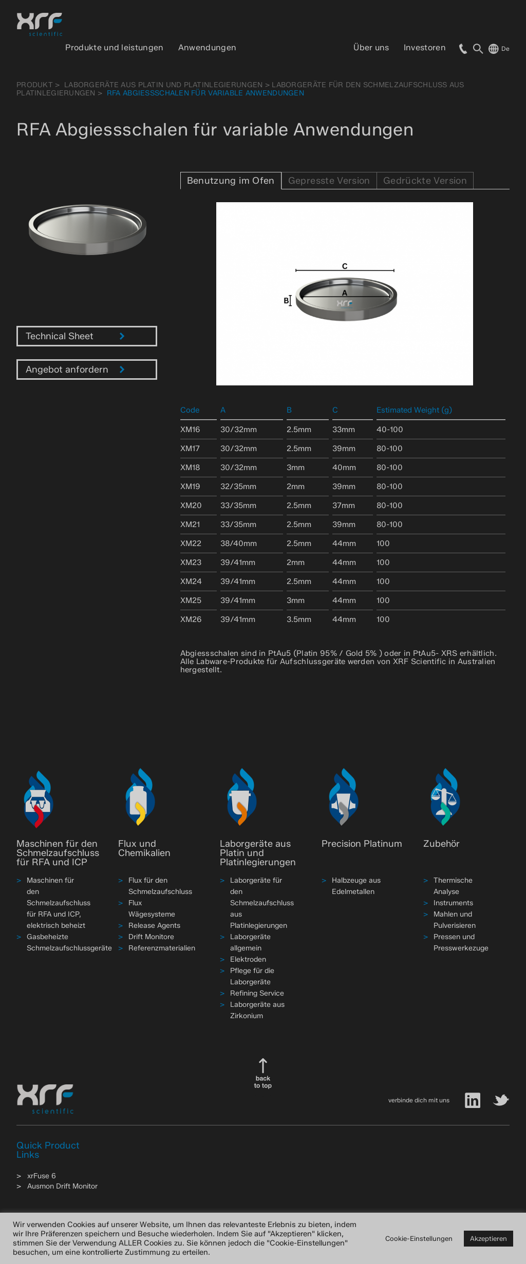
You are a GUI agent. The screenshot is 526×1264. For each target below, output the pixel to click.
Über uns (371, 47)
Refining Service (257, 993)
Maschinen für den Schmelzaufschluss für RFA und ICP (57, 853)
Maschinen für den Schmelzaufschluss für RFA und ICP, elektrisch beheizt (58, 903)
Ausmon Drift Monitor (62, 1186)
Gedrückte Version (425, 180)
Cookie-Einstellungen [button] (419, 1238)
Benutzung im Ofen (231, 180)
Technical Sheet (75, 336)
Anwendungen (207, 47)
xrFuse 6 (41, 1176)
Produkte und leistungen (114, 47)
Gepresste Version (329, 180)
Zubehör (441, 843)
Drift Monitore (151, 936)
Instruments (453, 903)
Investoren (425, 47)
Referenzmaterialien (161, 948)
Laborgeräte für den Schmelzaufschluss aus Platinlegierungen (262, 903)
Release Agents (154, 925)
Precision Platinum (362, 843)
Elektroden (248, 959)
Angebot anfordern (75, 369)
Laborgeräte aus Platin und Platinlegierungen (163, 85)
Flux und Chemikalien (144, 848)
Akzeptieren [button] (488, 1238)
